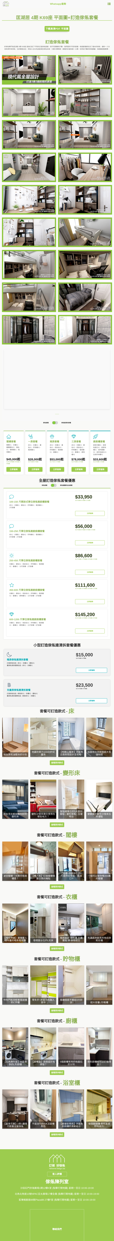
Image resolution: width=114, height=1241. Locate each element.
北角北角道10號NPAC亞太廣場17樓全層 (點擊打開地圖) (44, 1194)
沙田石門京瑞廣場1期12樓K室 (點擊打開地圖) (44, 1188)
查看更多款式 (57, 763)
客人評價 (57, 1174)
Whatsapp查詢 (58, 4)
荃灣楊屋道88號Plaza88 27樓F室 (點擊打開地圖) (44, 1199)
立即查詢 (14, 469)
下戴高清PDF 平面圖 (57, 28)
